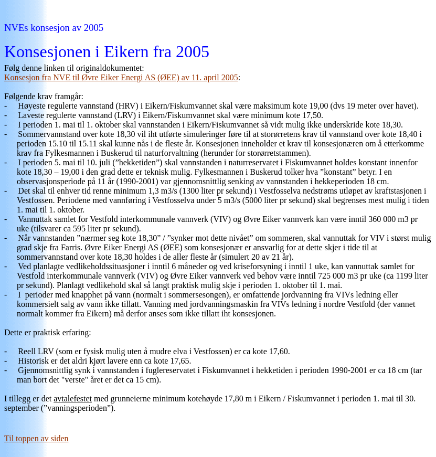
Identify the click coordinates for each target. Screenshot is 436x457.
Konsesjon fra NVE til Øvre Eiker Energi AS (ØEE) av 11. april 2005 (121, 77)
